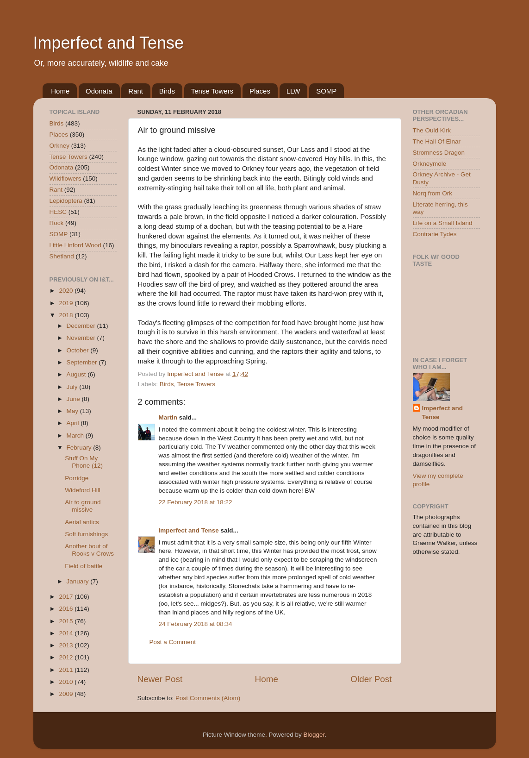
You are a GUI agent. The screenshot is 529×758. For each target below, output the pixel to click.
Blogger (314, 734)
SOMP (326, 91)
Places (259, 91)
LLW (293, 91)
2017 (67, 596)
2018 (67, 315)
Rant (135, 91)
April (74, 423)
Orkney (60, 145)
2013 (67, 645)
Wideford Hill (82, 490)
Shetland (62, 256)
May (73, 410)
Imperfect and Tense (108, 42)
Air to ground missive (82, 506)
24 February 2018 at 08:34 (195, 623)
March (76, 435)
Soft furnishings (86, 534)
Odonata (99, 91)
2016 (67, 608)
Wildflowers (65, 178)
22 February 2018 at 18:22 (195, 502)
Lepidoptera (66, 200)
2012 (67, 657)
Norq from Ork (433, 193)
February (80, 447)
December (82, 325)
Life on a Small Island (443, 222)
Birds (167, 91)
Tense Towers (212, 91)
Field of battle (83, 566)
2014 (67, 633)
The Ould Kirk (432, 130)
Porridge (76, 478)
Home (60, 91)
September (83, 362)
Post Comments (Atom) (207, 698)
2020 (67, 290)
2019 (67, 303)
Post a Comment (172, 642)
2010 (67, 681)
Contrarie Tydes (435, 234)
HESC (58, 211)
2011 (67, 669)
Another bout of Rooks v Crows (89, 550)
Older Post (371, 679)
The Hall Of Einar (437, 141)
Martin (168, 417)
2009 (67, 693)
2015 (67, 621)
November (82, 337)
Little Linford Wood (75, 245)
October (79, 350)
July (73, 386)
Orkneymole (430, 163)
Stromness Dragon (439, 152)
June (74, 398)
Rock (57, 222)
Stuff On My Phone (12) (84, 462)
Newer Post (160, 679)
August (77, 374)
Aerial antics (82, 522)
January (79, 581)
